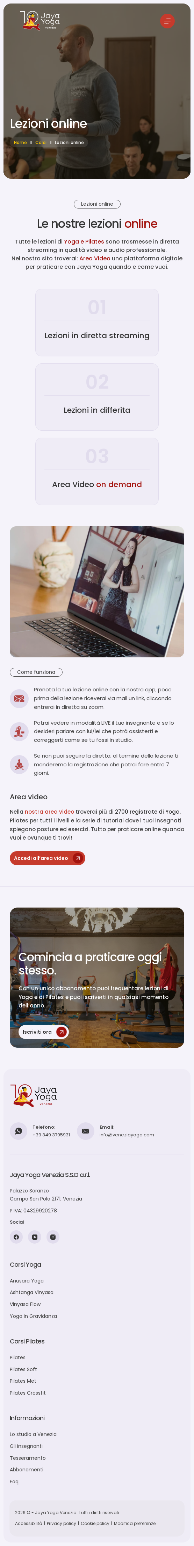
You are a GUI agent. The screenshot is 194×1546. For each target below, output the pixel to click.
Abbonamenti (26, 1469)
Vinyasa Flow (25, 1304)
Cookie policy (95, 1523)
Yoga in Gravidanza (33, 1316)
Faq (14, 1481)
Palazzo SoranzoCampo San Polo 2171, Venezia (46, 1194)
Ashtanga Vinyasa (31, 1292)
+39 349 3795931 (51, 1134)
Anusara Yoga (27, 1280)
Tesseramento (28, 1458)
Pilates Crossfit (28, 1392)
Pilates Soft (23, 1369)
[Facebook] (16, 1237)
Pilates (18, 1357)
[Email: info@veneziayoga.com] (85, 1131)
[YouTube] (34, 1237)
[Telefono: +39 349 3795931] (18, 1131)
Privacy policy (61, 1523)
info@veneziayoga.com (127, 1134)
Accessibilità (28, 1523)
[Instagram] (53, 1237)
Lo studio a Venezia (33, 1434)
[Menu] (167, 21)
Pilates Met (23, 1380)
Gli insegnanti (26, 1446)
